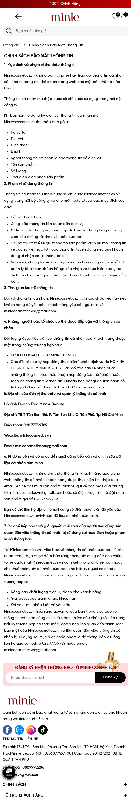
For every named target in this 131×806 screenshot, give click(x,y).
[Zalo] (19, 730)
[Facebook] (7, 730)
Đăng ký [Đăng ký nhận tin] (110, 677)
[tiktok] (43, 730)
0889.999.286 (33, 768)
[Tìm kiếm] (9, 31)
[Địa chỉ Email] (65, 677)
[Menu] (5, 16)
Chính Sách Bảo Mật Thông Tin (38, 56)
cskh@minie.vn (26, 775)
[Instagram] (31, 730)
